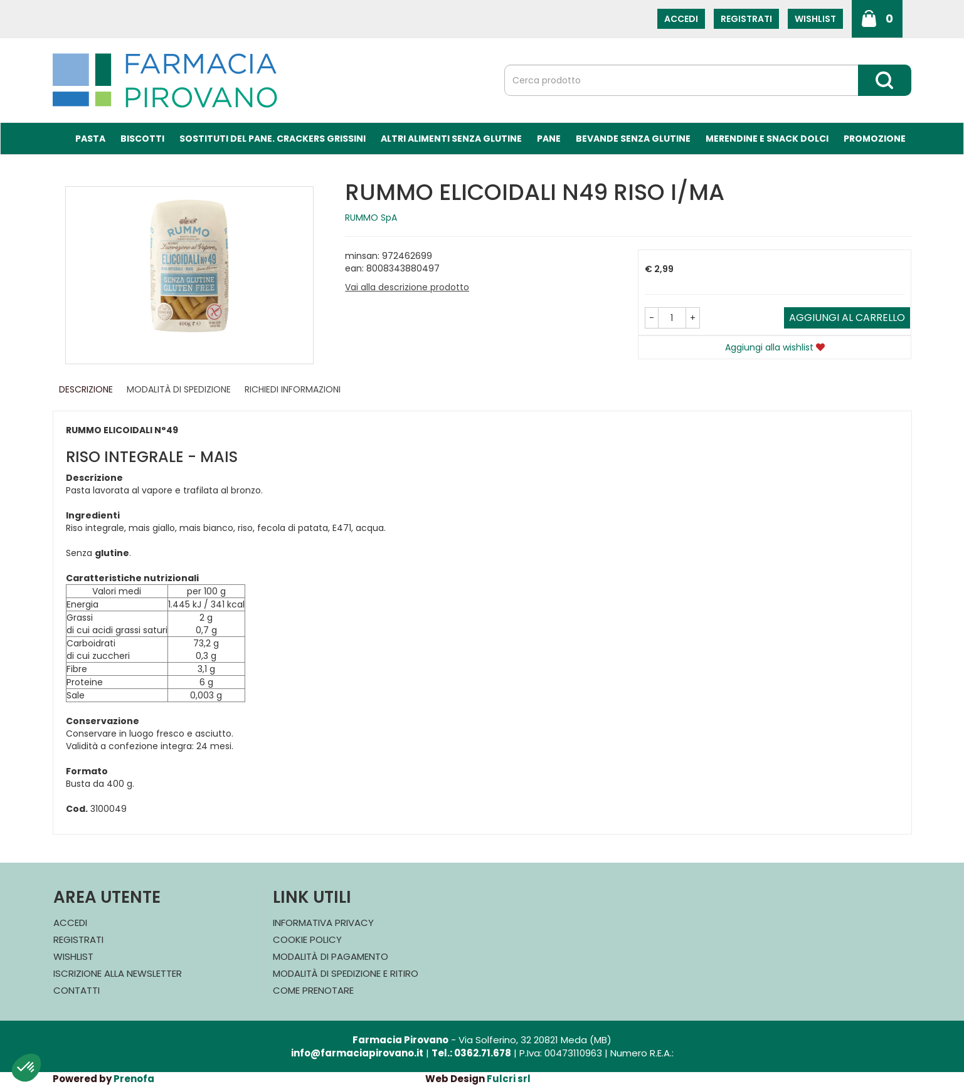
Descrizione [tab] (86, 389)
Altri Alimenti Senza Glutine (451, 138)
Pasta (90, 138)
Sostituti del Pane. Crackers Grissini (272, 138)
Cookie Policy (307, 939)
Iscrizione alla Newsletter (117, 973)
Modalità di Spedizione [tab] (179, 389)
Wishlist (815, 19)
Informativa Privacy (323, 922)
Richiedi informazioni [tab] (293, 389)
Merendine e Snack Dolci (767, 138)
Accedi (681, 19)
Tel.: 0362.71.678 (471, 1053)
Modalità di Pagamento (330, 956)
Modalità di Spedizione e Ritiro (345, 973)
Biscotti (142, 138)
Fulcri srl (509, 1078)
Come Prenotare (313, 990)
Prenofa (134, 1078)
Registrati (746, 19)
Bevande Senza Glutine (633, 138)
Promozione (875, 138)
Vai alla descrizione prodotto (407, 287)
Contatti (76, 990)
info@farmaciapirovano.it (357, 1053)
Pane (549, 138)
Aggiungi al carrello (847, 317)
